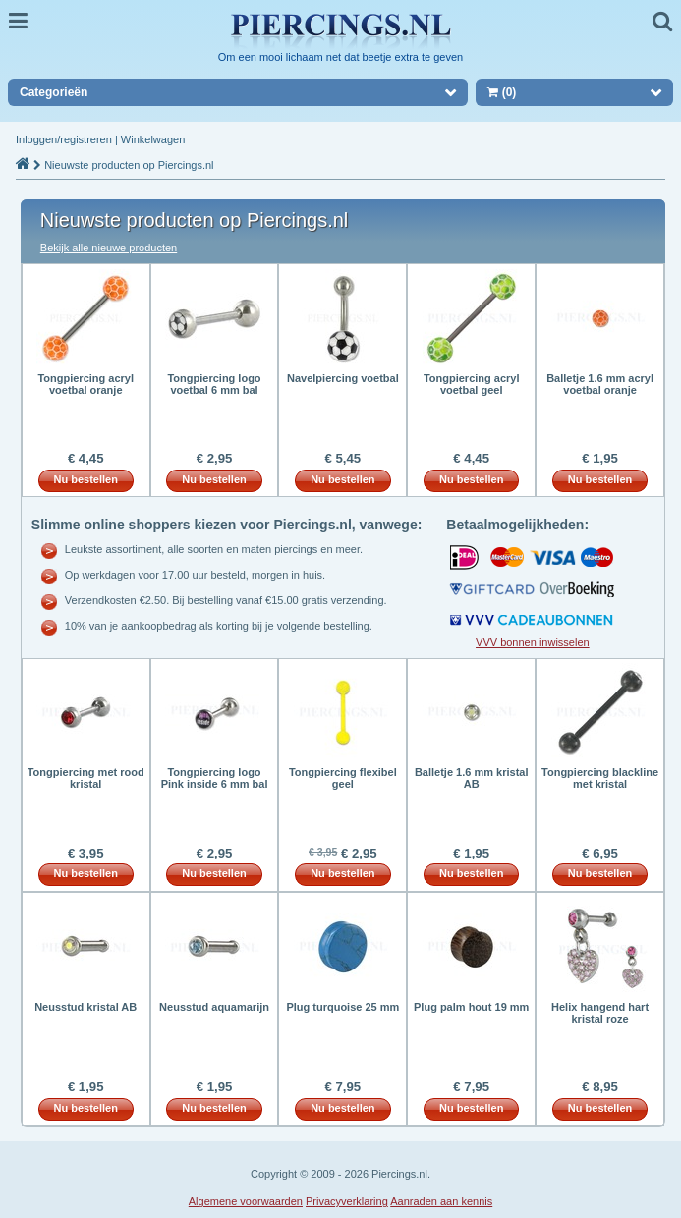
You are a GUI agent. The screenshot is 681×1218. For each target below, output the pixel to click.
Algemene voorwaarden (246, 1201)
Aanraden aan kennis (441, 1201)
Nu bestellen (86, 479)
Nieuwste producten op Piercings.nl (128, 165)
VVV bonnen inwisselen (533, 642)
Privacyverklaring (347, 1201)
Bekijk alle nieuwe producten (108, 247)
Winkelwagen (153, 139)
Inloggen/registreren (64, 139)
